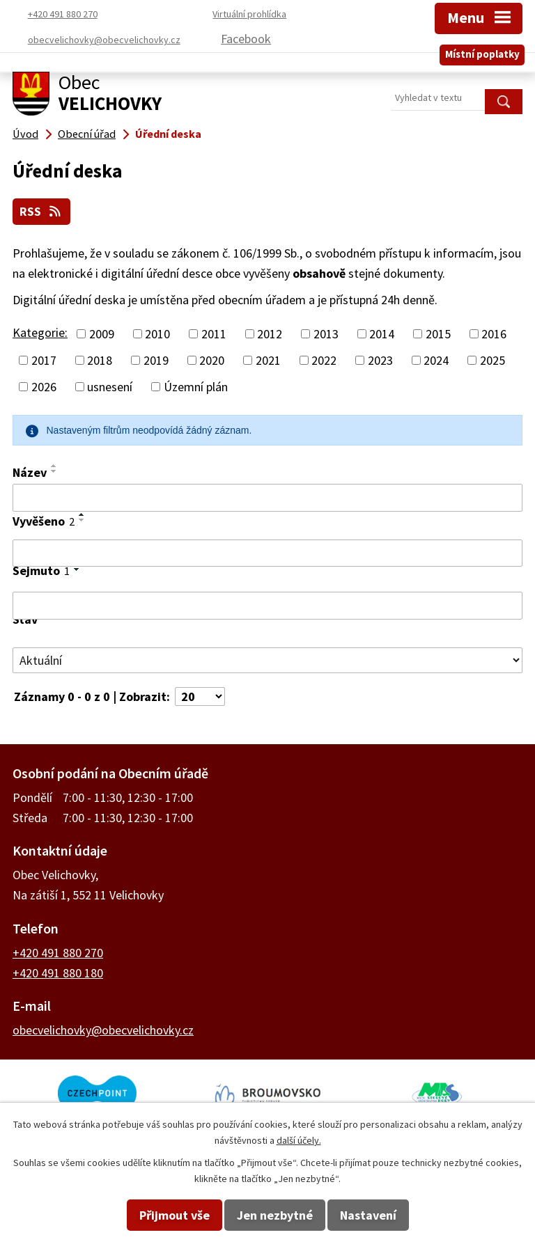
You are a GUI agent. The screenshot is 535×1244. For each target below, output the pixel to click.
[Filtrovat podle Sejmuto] (267, 606)
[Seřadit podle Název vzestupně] (54, 465)
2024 (436, 360)
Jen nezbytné (275, 1215)
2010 (157, 333)
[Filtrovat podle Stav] (267, 660)
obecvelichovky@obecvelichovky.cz (103, 1029)
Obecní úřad (87, 134)
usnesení (109, 386)
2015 (438, 333)
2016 (493, 333)
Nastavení (368, 1215)
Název (30, 472)
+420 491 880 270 (58, 952)
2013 (326, 333)
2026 (43, 386)
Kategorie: (40, 332)
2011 (213, 333)
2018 (99, 360)
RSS (42, 211)
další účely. (299, 1140)
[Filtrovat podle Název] (267, 497)
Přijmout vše (174, 1215)
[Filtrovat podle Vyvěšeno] (267, 553)
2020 (211, 360)
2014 (381, 333)
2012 (269, 333)
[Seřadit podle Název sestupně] (54, 470)
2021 (268, 360)
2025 (492, 360)
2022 (323, 360)
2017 (43, 360)
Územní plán (196, 386)
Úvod (25, 134)
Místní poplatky (482, 51)
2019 (156, 360)
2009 (101, 333)
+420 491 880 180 (58, 972)
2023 (380, 360)
